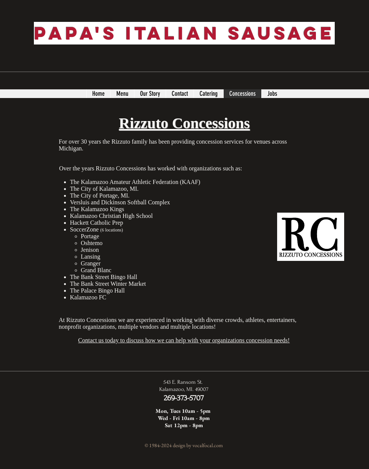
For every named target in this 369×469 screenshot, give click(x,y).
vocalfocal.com (207, 445)
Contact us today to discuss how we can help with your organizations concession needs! (184, 340)
